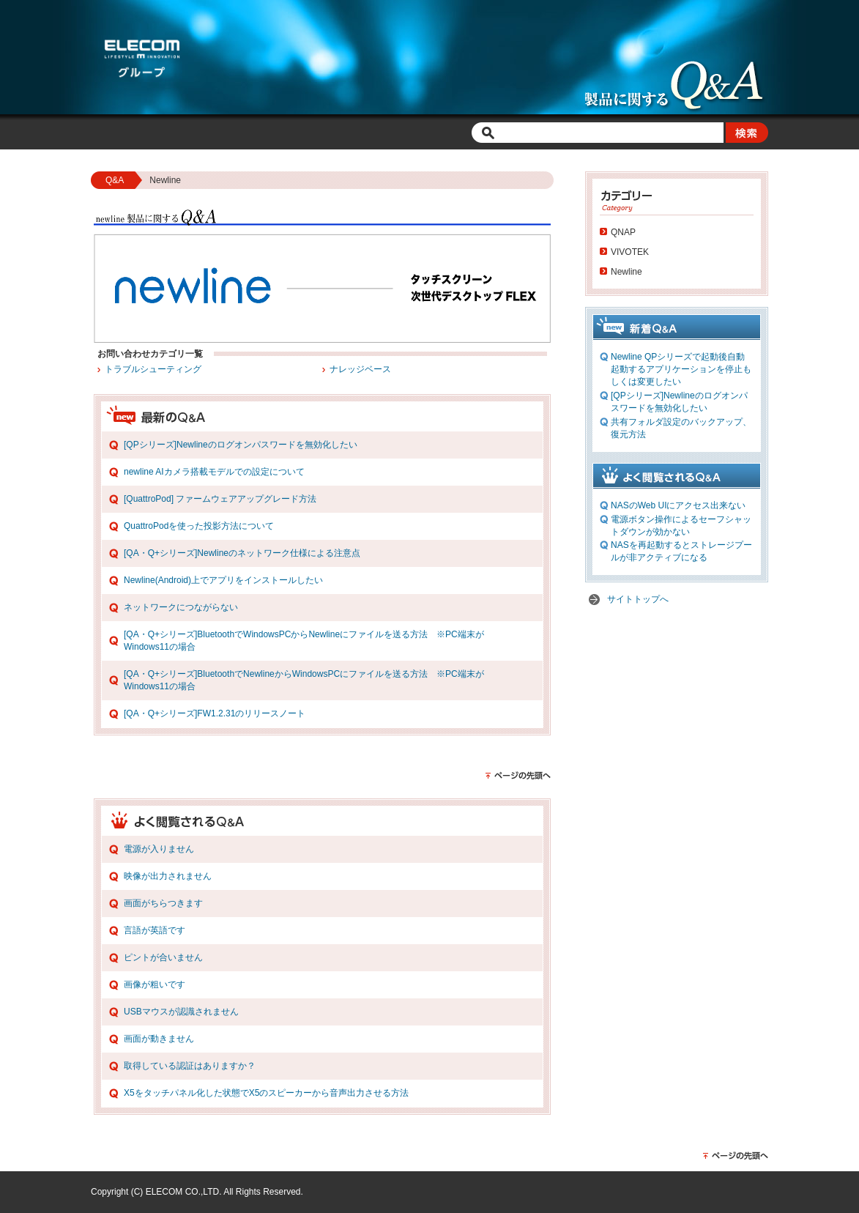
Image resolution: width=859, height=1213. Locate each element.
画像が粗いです (154, 984)
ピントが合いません (163, 957)
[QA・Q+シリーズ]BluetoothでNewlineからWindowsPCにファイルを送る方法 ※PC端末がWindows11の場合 (304, 680)
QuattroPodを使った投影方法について (199, 526)
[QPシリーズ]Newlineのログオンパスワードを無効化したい (240, 444)
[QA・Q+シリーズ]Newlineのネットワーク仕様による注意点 (242, 553)
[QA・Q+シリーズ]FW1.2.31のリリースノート (214, 713)
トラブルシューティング (153, 369)
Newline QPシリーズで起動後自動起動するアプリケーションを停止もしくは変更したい (681, 369)
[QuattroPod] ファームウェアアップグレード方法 (220, 499)
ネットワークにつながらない (181, 607)
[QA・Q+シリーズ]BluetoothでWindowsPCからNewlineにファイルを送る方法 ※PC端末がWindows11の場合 (304, 640)
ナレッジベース (360, 369)
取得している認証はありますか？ (190, 1066)
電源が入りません (159, 849)
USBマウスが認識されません (181, 1011)
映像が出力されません (168, 876)
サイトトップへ (638, 599)
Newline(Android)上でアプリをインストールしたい (223, 580)
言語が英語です (154, 930)
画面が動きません (159, 1039)
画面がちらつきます (163, 903)
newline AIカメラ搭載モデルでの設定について (214, 472)
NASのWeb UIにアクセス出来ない (678, 505)
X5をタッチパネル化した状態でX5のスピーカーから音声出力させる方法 (266, 1093)
